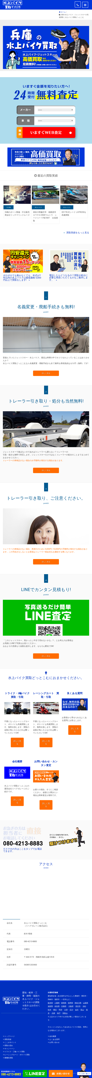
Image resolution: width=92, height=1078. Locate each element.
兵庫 (53, 1013)
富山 (82, 1010)
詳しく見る (46, 373)
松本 (49, 1010)
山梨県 (85, 1003)
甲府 (60, 1010)
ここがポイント (10, 1042)
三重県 (57, 1003)
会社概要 (52, 1036)
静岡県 (63, 1003)
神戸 (58, 1013)
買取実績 (8, 1039)
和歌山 (65, 1013)
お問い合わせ (54, 1042)
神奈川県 (78, 1003)
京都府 (63, 1006)
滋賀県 (50, 1006)
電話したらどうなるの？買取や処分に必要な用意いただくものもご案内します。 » (68, 277)
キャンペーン (10, 1049)
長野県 (70, 1003)
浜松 (84, 1006)
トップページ (10, 1036)
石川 (71, 1010)
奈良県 (57, 1006)
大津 (66, 1010)
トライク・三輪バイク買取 (15, 1052)
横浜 (55, 1010)
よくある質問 (54, 1039)
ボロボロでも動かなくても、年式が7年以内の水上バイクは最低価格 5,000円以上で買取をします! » (22, 277)
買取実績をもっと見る (77, 232)
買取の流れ (9, 1046)
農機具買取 (9, 1058)
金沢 (76, 1010)
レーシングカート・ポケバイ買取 (17, 1055)
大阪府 (70, 1006)
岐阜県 (50, 1003)
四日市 (77, 1006)
